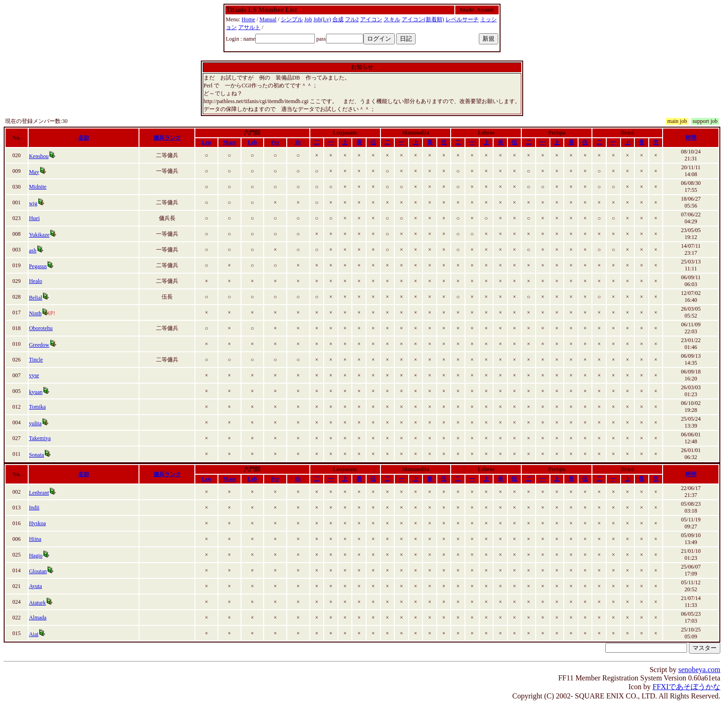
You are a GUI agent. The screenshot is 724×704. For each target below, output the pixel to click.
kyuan (35, 392)
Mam (229, 142)
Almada (38, 617)
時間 (690, 138)
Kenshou (39, 156)
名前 (83, 138)
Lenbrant (39, 493)
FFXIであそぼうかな (686, 687)
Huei (34, 218)
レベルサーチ (462, 19)
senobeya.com (699, 669)
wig (33, 203)
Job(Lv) (322, 19)
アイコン (371, 19)
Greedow (39, 345)
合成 (338, 19)
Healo (35, 281)
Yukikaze (39, 235)
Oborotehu (41, 328)
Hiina (35, 539)
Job (308, 19)
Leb (252, 142)
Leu (206, 142)
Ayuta (35, 586)
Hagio (35, 555)
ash (32, 250)
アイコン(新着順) (423, 19)
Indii (34, 507)
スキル (392, 19)
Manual (268, 19)
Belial (35, 297)
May (34, 172)
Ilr (298, 142)
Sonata (36, 455)
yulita (35, 423)
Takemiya (40, 438)
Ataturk (37, 603)
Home (248, 19)
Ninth (35, 313)
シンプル (292, 19)
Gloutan (38, 571)
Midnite (38, 187)
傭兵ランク (167, 138)
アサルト (249, 27)
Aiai (34, 634)
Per (275, 142)
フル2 (352, 19)
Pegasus (38, 266)
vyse (34, 375)
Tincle (36, 359)
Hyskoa (37, 523)
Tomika (37, 407)
